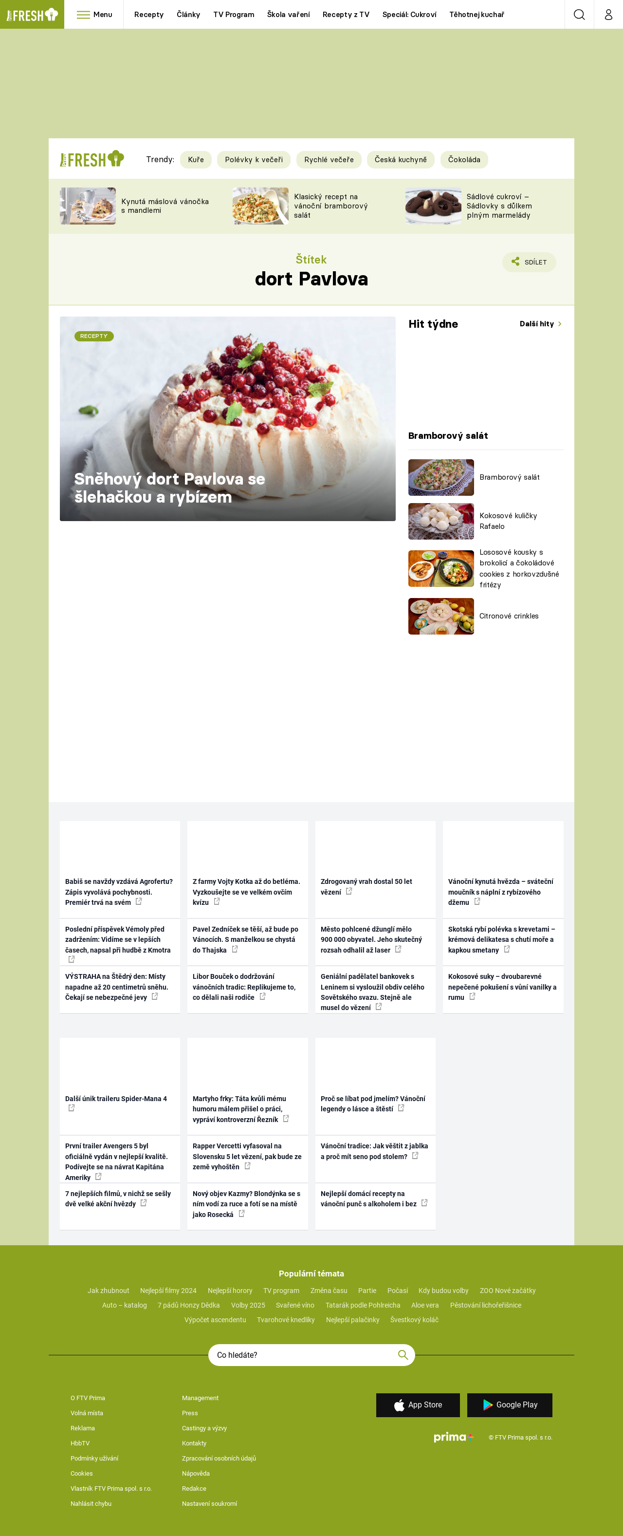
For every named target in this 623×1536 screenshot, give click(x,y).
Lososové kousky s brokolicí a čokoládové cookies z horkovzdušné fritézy (519, 568)
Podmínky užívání (94, 1458)
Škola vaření (288, 14)
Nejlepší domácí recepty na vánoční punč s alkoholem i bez (374, 1199)
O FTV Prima (88, 1398)
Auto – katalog (124, 1305)
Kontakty (194, 1443)
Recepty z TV (346, 14)
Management (200, 1398)
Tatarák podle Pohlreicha (363, 1305)
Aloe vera (425, 1305)
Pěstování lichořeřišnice (485, 1305)
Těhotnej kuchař (477, 14)
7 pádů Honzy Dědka (189, 1305)
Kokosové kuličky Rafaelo (508, 521)
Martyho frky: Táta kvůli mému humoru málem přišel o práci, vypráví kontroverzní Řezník (241, 1109)
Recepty (149, 14)
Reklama (83, 1428)
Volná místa (87, 1413)
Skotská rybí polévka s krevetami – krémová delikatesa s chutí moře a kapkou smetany (501, 939)
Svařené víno (295, 1305)
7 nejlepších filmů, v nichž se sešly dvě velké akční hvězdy (118, 1199)
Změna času (329, 1290)
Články (189, 14)
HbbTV (80, 1443)
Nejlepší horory (230, 1290)
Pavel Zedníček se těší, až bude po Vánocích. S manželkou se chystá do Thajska (245, 939)
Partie (367, 1290)
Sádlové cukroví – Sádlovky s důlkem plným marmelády (499, 206)
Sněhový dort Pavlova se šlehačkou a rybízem (169, 487)
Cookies (82, 1473)
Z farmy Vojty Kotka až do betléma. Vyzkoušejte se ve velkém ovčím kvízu (246, 892)
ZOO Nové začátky (508, 1290)
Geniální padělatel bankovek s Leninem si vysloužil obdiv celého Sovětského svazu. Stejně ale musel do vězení (372, 992)
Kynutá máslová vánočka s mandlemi (165, 206)
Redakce (194, 1488)
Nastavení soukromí (209, 1503)
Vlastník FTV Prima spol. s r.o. (111, 1488)
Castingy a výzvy (204, 1428)
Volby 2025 (248, 1305)
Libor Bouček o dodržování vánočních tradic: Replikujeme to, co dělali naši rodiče (244, 987)
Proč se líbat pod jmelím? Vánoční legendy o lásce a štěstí (373, 1104)
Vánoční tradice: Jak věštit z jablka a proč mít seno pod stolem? (374, 1151)
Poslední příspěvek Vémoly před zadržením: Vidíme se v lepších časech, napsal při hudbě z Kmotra (118, 944)
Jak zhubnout (108, 1290)
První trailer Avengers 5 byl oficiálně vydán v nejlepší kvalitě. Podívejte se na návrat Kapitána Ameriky (116, 1161)
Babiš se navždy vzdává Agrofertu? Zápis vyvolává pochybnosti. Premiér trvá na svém (119, 892)
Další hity (538, 323)
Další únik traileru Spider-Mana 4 (116, 1103)
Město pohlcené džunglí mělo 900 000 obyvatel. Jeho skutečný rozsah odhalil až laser (371, 939)
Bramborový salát (509, 477)
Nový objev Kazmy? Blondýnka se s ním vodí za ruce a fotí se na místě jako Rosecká (246, 1204)
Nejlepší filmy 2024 (168, 1290)
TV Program (233, 14)
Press (190, 1413)
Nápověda (196, 1473)
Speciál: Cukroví (410, 14)
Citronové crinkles (509, 615)
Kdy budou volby (444, 1290)
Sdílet (534, 264)
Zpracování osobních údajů (219, 1458)
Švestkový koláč (414, 1320)
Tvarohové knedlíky (286, 1320)
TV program (281, 1290)
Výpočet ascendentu (215, 1320)
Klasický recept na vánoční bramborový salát (331, 206)
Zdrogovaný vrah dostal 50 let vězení (366, 887)
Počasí (397, 1290)
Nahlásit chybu (91, 1503)
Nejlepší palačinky (353, 1320)
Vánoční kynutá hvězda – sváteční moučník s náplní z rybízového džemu (500, 892)
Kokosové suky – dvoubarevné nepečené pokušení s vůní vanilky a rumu (502, 987)
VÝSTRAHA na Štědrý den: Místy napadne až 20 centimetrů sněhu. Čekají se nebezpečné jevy (116, 987)
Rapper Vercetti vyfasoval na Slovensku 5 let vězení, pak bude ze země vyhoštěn (247, 1156)
